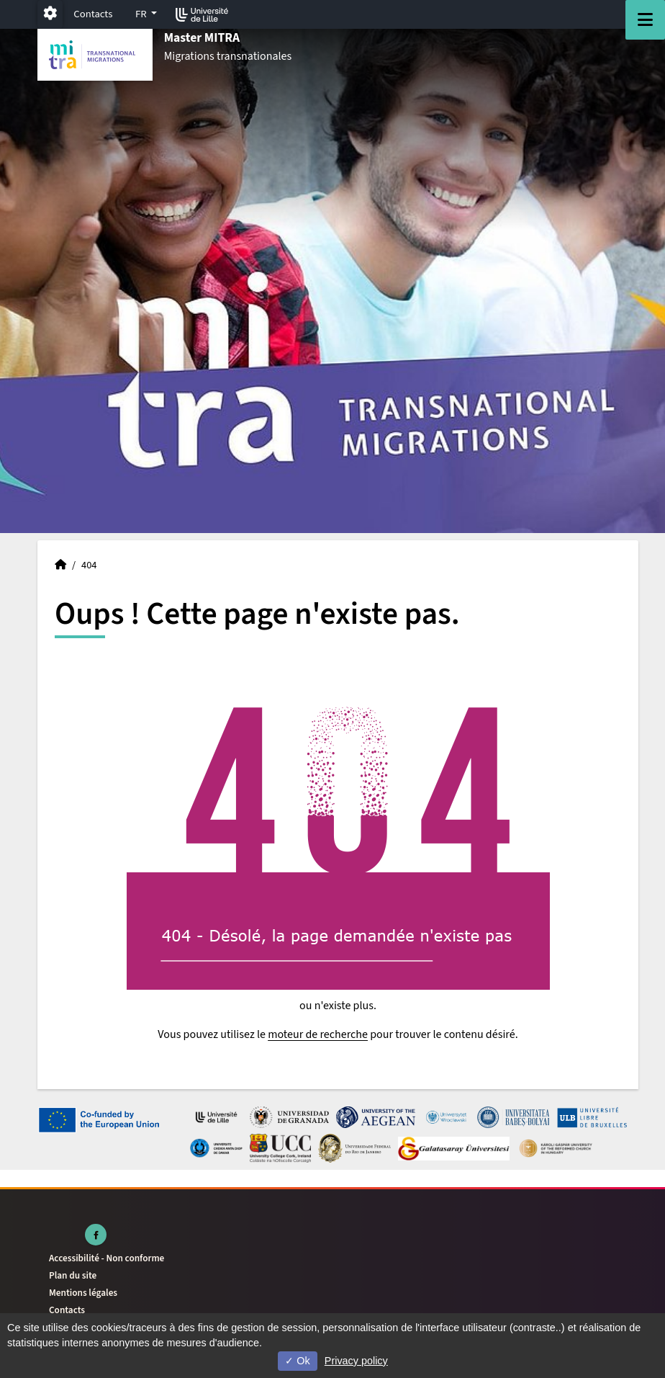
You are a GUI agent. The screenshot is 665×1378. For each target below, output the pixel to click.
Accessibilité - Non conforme (106, 1258)
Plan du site (72, 1275)
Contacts (92, 14)
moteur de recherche (318, 1034)
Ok (297, 1360)
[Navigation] (645, 20)
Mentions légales (83, 1292)
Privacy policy (356, 1360)
